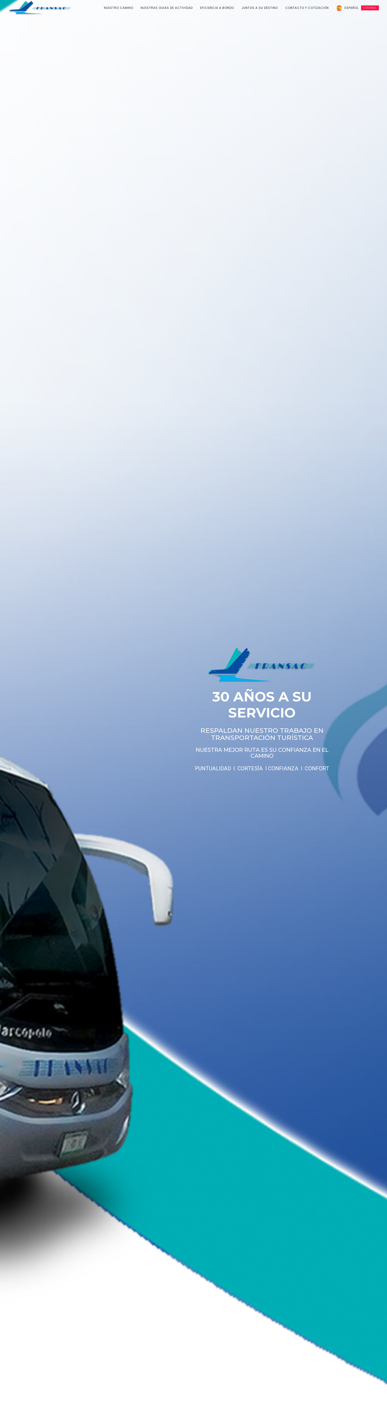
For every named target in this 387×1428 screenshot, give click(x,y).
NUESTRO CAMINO (118, 8)
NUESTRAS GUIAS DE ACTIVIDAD (167, 8)
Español (362, 7)
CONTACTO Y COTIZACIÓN (307, 8)
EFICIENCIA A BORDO (217, 8)
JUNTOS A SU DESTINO (259, 8)
